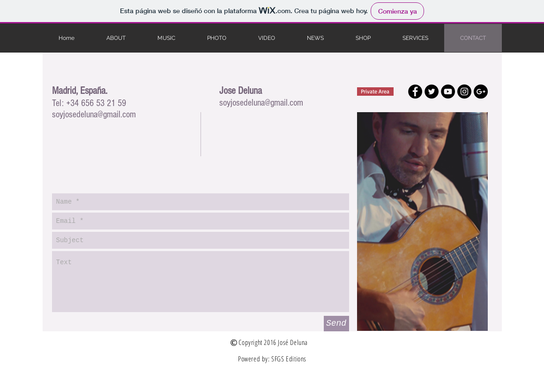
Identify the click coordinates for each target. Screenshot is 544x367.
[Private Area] (375, 91)
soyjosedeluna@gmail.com (94, 114)
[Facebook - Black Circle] (415, 91)
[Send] (336, 323)
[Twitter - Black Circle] (432, 91)
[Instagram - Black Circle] (464, 91)
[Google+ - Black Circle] (481, 91)
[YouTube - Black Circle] (448, 91)
